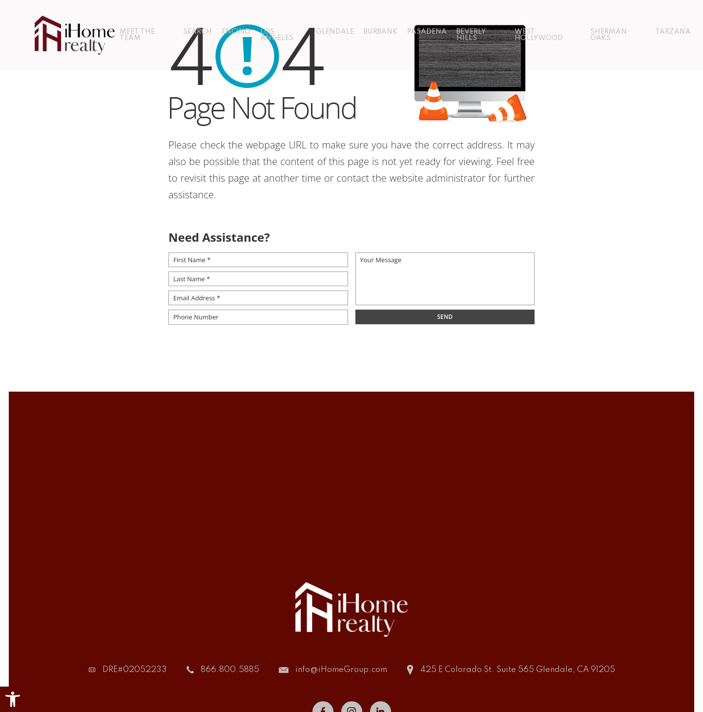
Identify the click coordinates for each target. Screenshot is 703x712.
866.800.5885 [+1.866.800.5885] (230, 670)
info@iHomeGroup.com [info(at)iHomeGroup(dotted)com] (341, 670)
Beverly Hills (471, 34)
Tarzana (673, 31)
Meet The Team (136, 34)
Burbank (380, 31)
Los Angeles (276, 34)
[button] (12, 699)
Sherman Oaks (609, 34)
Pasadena (427, 31)
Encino (236, 31)
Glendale (335, 31)
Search (197, 31)
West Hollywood (539, 34)
